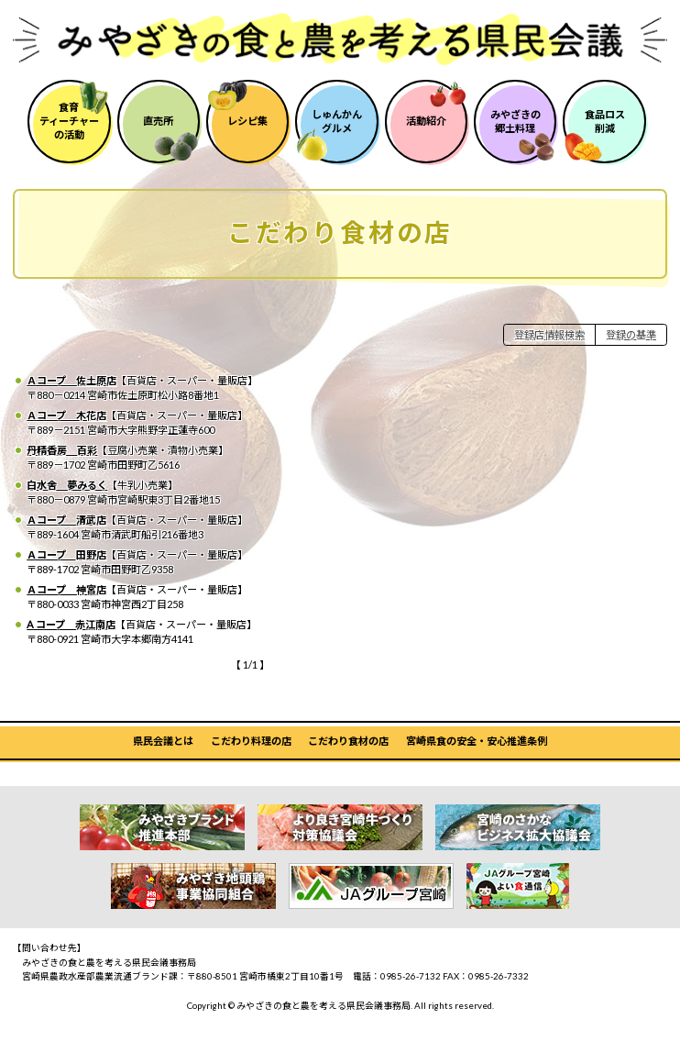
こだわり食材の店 (348, 741)
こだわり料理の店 (251, 741)
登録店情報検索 (549, 334)
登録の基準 (631, 334)
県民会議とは (163, 741)
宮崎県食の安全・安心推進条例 (476, 741)
